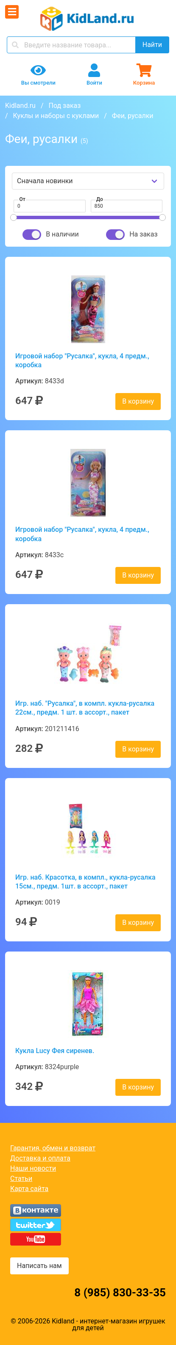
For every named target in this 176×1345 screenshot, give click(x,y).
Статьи (21, 1178)
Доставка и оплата (40, 1158)
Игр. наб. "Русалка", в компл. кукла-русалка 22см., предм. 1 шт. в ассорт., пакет (84, 707)
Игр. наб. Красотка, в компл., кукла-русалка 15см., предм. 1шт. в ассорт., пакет (85, 881)
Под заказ (64, 106)
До (99, 199)
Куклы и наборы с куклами (56, 116)
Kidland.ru (20, 106)
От (22, 199)
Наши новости (33, 1168)
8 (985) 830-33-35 (120, 1292)
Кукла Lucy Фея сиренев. (54, 1051)
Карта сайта (29, 1189)
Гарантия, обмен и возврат (52, 1148)
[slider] (13, 217)
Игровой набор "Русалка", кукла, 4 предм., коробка (82, 360)
